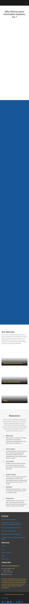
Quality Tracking (11, 474)
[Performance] (3, 499)
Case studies (10, 461)
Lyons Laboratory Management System (11, 527)
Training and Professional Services (12, 363)
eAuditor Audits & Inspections (9, 519)
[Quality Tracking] (3, 475)
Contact (3, 546)
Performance (10, 498)
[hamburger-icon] (26, 2)
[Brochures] (3, 487)
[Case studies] (3, 462)
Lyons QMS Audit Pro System (9, 531)
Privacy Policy (5, 598)
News (3, 555)
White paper (9, 435)
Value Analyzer (10, 449)
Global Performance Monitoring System (11, 534)
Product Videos (5, 559)
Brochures (9, 487)
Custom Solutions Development (11, 382)
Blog (3, 549)
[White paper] (3, 436)
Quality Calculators (6, 552)
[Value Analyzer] (3, 449)
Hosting (5, 400)
